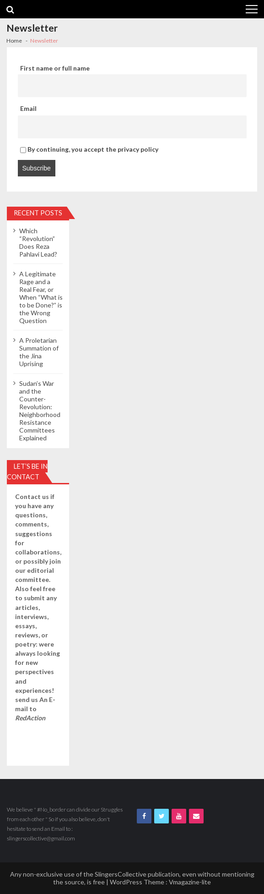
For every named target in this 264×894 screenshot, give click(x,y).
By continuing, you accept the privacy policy (89, 149)
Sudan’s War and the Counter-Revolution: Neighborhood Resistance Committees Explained (39, 410)
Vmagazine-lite (190, 882)
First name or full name (55, 68)
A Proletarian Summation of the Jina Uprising (39, 351)
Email (28, 108)
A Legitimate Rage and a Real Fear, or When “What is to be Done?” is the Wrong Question (41, 297)
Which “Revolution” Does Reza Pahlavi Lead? (38, 242)
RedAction (30, 718)
